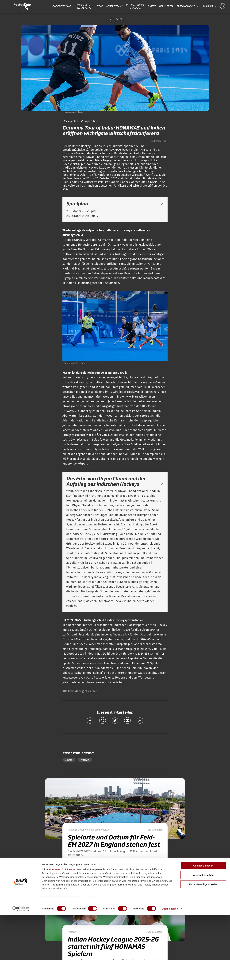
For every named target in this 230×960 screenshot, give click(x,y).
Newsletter (166, 6)
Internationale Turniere (135, 6)
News (100, 6)
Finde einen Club (61, 6)
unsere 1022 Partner (63, 914)
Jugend (152, 6)
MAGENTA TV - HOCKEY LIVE (84, 6)
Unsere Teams (114, 6)
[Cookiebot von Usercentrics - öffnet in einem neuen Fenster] (21, 953)
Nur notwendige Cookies (203, 929)
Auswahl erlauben (203, 920)
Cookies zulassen (203, 910)
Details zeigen (170, 953)
